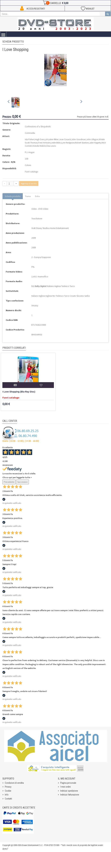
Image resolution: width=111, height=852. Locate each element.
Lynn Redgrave (67, 142)
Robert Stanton (82, 142)
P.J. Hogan (29, 152)
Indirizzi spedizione (69, 790)
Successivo (22, 481)
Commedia (30, 132)
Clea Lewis (51, 145)
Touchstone (36, 218)
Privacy (8, 786)
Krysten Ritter (52, 139)
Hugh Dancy (40, 139)
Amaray (34, 305)
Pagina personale (68, 783)
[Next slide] (81, 102)
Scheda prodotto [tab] (13, 196)
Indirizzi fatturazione (69, 794)
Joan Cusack (65, 139)
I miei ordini (65, 786)
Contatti (8, 798)
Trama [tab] (28, 196)
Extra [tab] (37, 196)
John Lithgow (92, 139)
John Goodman (78, 139)
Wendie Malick (39, 145)
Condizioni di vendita (14, 783)
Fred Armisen (44, 142)
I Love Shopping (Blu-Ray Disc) (18, 392)
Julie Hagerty (95, 142)
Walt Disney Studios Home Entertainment (50, 228)
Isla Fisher (29, 139)
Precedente (9, 481)
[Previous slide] (8, 102)
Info (7, 794)
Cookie (8, 790)
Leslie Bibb (56, 142)
